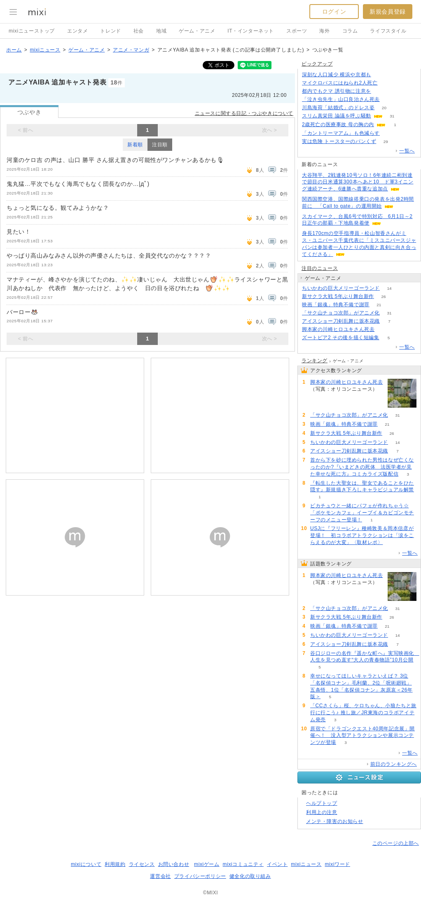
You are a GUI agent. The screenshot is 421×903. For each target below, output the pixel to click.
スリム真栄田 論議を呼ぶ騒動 (336, 116)
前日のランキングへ (393, 764)
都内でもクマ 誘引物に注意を (336, 91)
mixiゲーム (207, 864)
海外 (324, 31)
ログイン (334, 11)
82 (387, 83)
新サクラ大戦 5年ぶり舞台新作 (338, 296)
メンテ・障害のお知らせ (334, 821)
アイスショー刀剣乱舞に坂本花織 (341, 321)
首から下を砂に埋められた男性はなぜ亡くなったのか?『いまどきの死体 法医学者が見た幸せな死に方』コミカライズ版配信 (362, 467)
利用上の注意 (321, 812)
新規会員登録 (388, 11)
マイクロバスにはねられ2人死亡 (340, 83)
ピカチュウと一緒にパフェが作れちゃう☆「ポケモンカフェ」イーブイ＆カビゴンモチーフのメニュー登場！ (362, 513)
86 (389, 99)
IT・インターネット (250, 31)
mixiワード (337, 864)
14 (389, 288)
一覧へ (407, 151)
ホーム (14, 50)
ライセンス (142, 864)
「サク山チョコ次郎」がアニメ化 (341, 313)
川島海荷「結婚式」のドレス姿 (338, 107)
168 (380, 75)
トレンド (110, 31)
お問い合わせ (173, 864)
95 (380, 91)
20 (384, 108)
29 (386, 141)
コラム (350, 31)
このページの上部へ (395, 843)
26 (383, 296)
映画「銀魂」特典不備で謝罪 (336, 304)
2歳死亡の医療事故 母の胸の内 (338, 124)
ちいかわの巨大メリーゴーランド (341, 288)
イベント (277, 864)
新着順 (135, 145)
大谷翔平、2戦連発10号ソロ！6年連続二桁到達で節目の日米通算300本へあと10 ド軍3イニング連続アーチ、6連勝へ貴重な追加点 (357, 182)
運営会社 (160, 876)
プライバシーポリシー (200, 876)
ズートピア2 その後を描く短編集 (340, 337)
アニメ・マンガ (131, 50)
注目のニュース (320, 268)
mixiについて (86, 864)
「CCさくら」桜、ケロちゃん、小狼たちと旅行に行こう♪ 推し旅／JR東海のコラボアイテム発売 (363, 712)
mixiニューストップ (32, 31)
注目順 (160, 145)
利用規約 (115, 864)
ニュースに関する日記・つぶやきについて (244, 113)
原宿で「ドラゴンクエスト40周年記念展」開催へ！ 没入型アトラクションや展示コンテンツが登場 (362, 736)
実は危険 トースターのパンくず (339, 141)
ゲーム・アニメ (197, 31)
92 (384, 329)
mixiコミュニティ (243, 864)
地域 (161, 31)
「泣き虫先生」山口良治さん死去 (341, 99)
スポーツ (296, 31)
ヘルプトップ (321, 803)
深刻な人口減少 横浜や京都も (336, 74)
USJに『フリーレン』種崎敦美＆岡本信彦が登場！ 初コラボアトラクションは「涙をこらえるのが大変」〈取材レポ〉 (362, 535)
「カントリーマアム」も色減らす (341, 133)
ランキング (314, 361)
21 (379, 305)
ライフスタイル (388, 31)
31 (392, 116)
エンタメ (77, 31)
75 (389, 133)
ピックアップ (317, 64)
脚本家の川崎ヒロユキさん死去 (338, 329)
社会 (138, 31)
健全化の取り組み (250, 876)
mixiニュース (45, 50)
